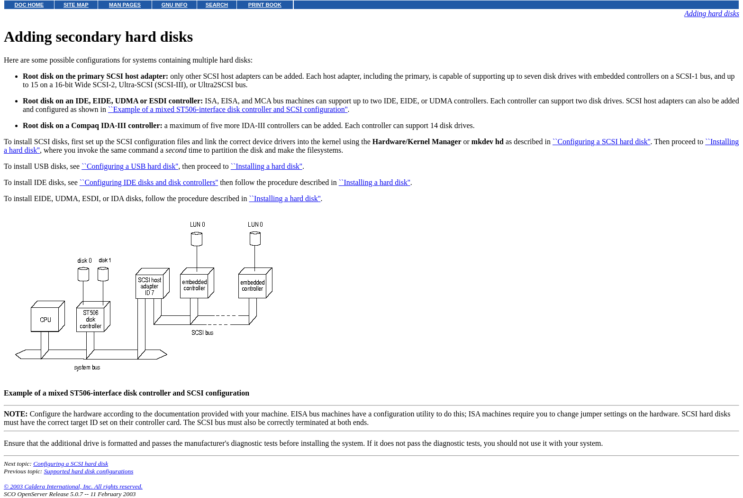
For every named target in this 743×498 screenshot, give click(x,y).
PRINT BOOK (264, 5)
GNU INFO (175, 5)
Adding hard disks (711, 13)
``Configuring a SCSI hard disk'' (602, 142)
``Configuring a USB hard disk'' (130, 166)
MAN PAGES (125, 5)
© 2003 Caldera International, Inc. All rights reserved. (73, 486)
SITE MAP (76, 5)
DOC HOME (29, 5)
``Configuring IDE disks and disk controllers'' (149, 182)
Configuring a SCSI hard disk (70, 463)
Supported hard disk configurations (89, 471)
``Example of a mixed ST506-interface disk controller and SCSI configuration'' (228, 109)
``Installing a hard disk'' (266, 166)
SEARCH (217, 5)
